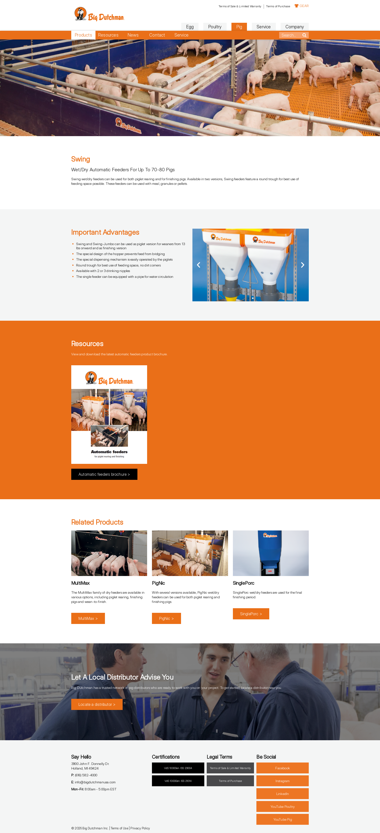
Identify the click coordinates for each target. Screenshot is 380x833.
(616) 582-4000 (84, 775)
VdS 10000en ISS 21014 (178, 781)
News (133, 35)
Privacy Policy (140, 828)
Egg (190, 26)
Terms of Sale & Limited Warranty (240, 6)
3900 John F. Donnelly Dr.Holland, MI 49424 (90, 766)
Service (264, 26)
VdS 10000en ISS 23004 (178, 768)
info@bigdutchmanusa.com (93, 782)
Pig (239, 26)
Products (83, 35)
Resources (108, 35)
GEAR (301, 6)
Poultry (215, 26)
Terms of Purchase (278, 6)
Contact (157, 35)
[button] (198, 265)
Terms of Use (119, 828)
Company (294, 26)
